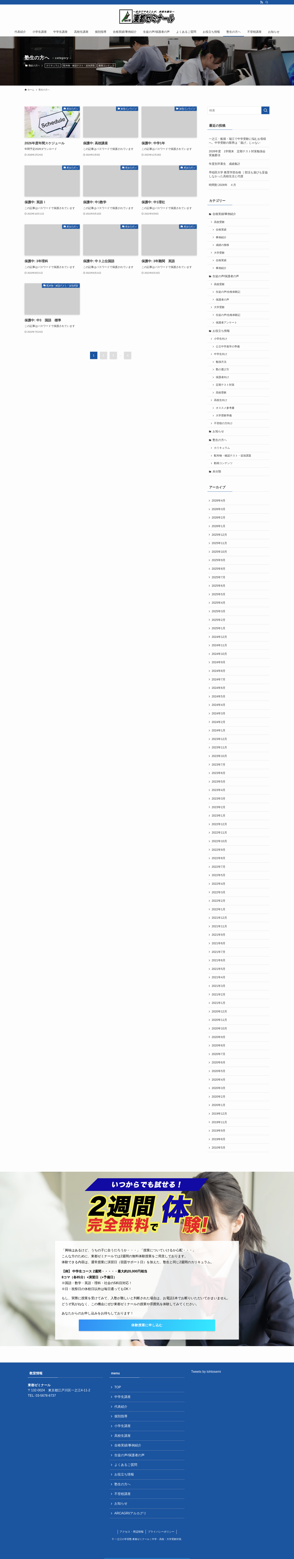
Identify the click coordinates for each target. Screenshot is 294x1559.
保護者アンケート (226, 322)
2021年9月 (218, 934)
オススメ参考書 (225, 408)
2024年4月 (218, 704)
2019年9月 (218, 1130)
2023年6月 (218, 773)
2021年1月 (218, 1002)
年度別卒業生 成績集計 (224, 163)
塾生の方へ (220, 440)
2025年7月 (218, 577)
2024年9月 (218, 662)
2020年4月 (218, 1079)
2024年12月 (219, 636)
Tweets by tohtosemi (206, 1371)
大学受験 (219, 252)
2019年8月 (218, 1139)
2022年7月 (218, 866)
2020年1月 (218, 1105)
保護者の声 (222, 299)
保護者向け (222, 377)
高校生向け (220, 400)
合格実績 (221, 229)
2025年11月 (219, 543)
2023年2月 (218, 807)
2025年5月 (218, 594)
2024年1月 (218, 730)
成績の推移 (222, 245)
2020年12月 (219, 1011)
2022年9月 (218, 849)
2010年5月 (218, 1147)
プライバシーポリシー (161, 1531)
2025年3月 (218, 611)
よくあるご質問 (125, 1464)
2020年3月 (218, 1088)
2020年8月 (218, 1045)
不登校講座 (122, 1494)
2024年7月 (218, 679)
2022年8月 (218, 858)
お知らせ (218, 431)
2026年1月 (218, 526)
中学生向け (220, 354)
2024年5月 (218, 696)
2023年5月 (218, 781)
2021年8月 (218, 943)
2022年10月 (219, 841)
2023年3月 (218, 798)
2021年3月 (218, 985)
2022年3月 (218, 892)
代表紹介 (120, 1406)
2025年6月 (218, 585)
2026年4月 (218, 500)
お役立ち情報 (221, 330)
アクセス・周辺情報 (132, 1531)
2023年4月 (218, 790)
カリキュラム (53, 65)
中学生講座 (122, 1397)
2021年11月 (219, 926)
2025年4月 (218, 602)
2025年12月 (219, 534)
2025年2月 (218, 619)
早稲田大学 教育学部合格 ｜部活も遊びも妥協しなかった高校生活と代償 (238, 174)
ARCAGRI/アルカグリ (130, 1513)
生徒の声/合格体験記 (228, 291)
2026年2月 (218, 517)
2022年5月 (218, 875)
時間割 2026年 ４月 (222, 184)
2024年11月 (219, 645)
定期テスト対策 (225, 384)
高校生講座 (122, 1435)
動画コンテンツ (106, 65)
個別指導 (120, 1416)
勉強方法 (221, 361)
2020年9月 (218, 1037)
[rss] (261, 2)
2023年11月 (219, 747)
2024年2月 (218, 722)
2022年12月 (219, 824)
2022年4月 (218, 883)
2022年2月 (218, 900)
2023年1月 (218, 815)
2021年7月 (218, 951)
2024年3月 (218, 713)
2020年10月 (219, 1028)
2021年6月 (218, 960)
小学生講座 (122, 1426)
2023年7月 (218, 764)
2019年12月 (219, 1113)
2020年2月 (218, 1096)
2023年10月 (219, 756)
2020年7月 (218, 1054)
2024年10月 (219, 653)
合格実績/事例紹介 (224, 214)
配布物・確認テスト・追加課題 (79, 65)
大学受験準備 (224, 415)
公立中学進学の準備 (228, 346)
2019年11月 (219, 1122)
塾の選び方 (222, 369)
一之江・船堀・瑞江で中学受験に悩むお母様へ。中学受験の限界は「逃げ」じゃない (237, 141)
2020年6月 (218, 1062)
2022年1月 (218, 909)
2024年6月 (218, 687)
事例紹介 (221, 237)
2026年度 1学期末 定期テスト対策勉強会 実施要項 (238, 153)
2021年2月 (218, 994)
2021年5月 (218, 968)
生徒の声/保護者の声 (226, 276)
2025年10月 (219, 551)
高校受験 (219, 222)
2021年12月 (219, 917)
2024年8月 (218, 670)
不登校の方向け (223, 423)
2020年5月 (218, 1071)
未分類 (217, 471)
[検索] (267, 2)
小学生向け (220, 338)
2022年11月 (219, 832)
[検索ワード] (238, 110)
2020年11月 (219, 1019)
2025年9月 (218, 560)
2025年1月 (218, 628)
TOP (117, 1387)
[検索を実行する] (265, 110)
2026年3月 (218, 509)
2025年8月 (218, 568)
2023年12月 (219, 739)
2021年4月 (218, 977)
